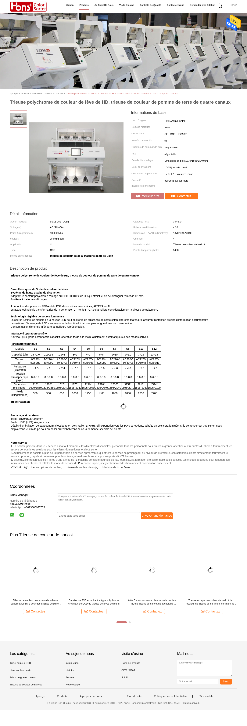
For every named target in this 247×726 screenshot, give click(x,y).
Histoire (70, 670)
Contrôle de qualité (150, 5)
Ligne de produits (130, 663)
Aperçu (40, 696)
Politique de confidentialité (170, 696)
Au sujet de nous (103, 5)
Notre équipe (73, 684)
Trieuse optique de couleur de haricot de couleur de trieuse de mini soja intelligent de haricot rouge (210, 602)
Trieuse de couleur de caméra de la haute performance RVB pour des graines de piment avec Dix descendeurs (36, 602)
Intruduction (72, 663)
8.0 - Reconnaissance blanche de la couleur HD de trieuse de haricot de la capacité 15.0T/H (152, 602)
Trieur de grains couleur (23, 677)
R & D (124, 677)
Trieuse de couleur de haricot (26, 684)
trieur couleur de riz (20, 670)
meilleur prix (147, 196)
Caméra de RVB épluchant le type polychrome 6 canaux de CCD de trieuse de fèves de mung (94, 602)
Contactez (181, 196)
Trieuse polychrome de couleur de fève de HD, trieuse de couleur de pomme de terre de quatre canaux (122, 93)
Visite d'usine (126, 5)
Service (70, 677)
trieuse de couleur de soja (82, 467)
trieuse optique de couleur (46, 467)
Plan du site (134, 696)
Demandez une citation (202, 5)
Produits (84, 5)
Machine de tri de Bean (116, 467)
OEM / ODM (128, 670)
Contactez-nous (175, 5)
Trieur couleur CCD (20, 663)
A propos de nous (91, 696)
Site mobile (206, 696)
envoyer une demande (157, 515)
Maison (69, 5)
